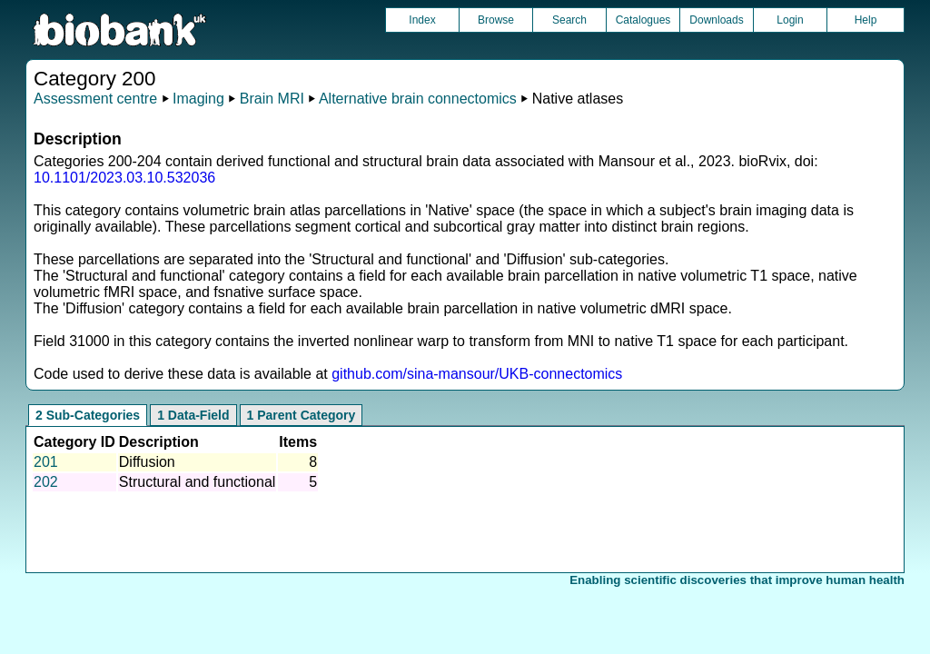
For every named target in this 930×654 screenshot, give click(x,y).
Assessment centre (95, 98)
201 (46, 462)
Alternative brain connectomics (418, 98)
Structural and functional (197, 482)
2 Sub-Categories (87, 415)
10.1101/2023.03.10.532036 (124, 177)
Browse (496, 20)
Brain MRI (272, 98)
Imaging (198, 98)
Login (790, 20)
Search (569, 20)
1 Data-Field (193, 415)
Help (866, 20)
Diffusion (147, 462)
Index (422, 20)
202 (46, 482)
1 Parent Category (301, 415)
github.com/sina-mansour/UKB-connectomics (476, 374)
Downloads (716, 20)
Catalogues (643, 20)
